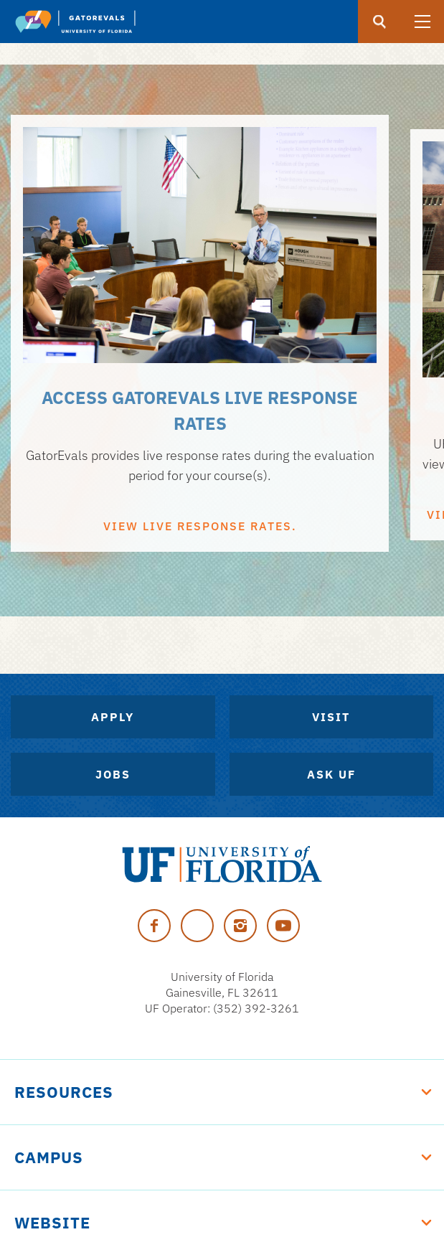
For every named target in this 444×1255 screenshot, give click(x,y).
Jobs (113, 774)
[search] (379, 21)
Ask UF (331, 774)
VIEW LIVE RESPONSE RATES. (200, 526)
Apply (112, 717)
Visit (331, 717)
